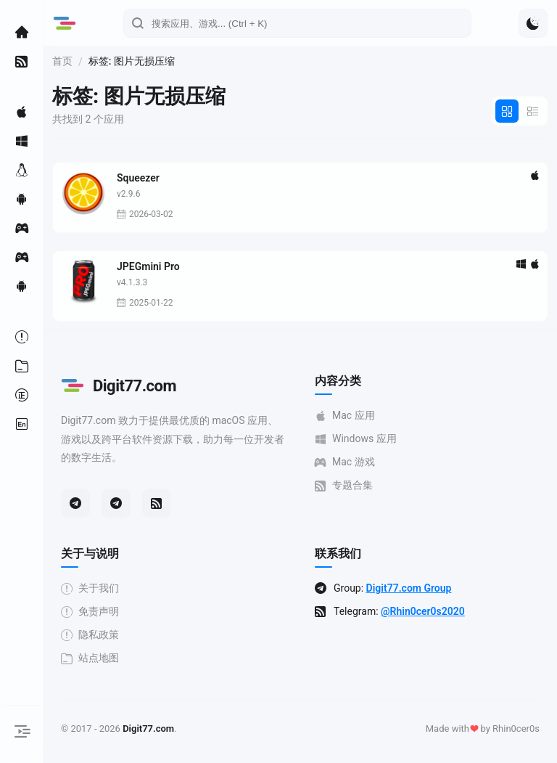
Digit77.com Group (409, 588)
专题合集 (344, 485)
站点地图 (90, 658)
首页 (62, 61)
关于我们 (90, 588)
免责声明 (90, 611)
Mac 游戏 (345, 462)
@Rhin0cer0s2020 (423, 611)
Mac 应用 (345, 415)
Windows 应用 (356, 439)
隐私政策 (90, 635)
